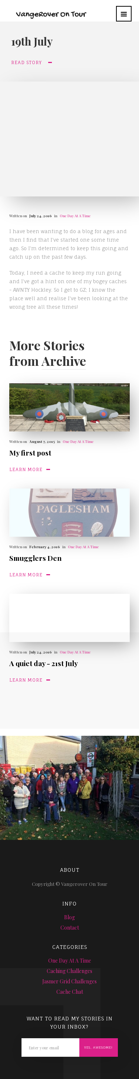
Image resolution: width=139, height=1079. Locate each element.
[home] (45, 10)
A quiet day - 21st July (43, 663)
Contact (69, 927)
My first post (30, 452)
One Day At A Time (75, 215)
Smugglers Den (35, 558)
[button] (124, 13)
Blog (69, 917)
